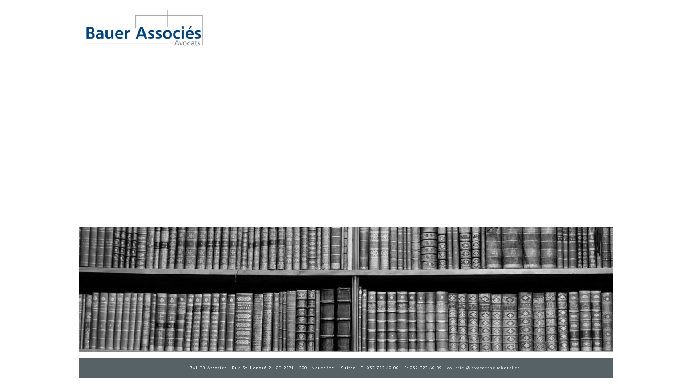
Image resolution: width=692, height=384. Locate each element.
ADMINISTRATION (97, 382)
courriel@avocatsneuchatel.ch (483, 368)
